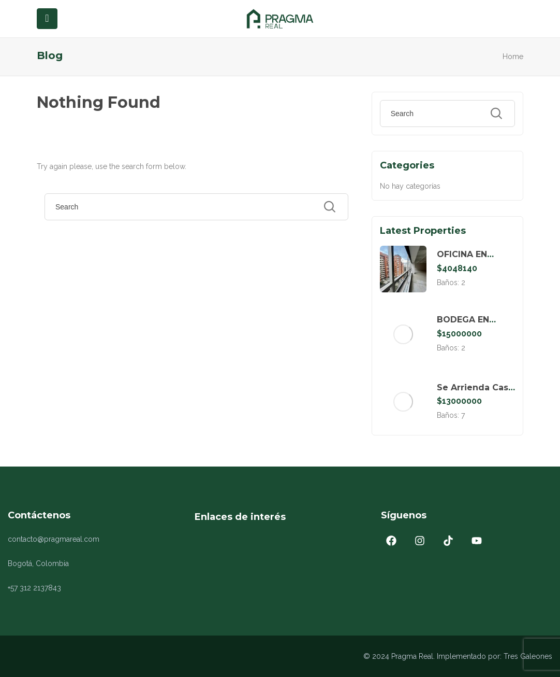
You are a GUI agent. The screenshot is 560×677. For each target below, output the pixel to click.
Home (513, 56)
